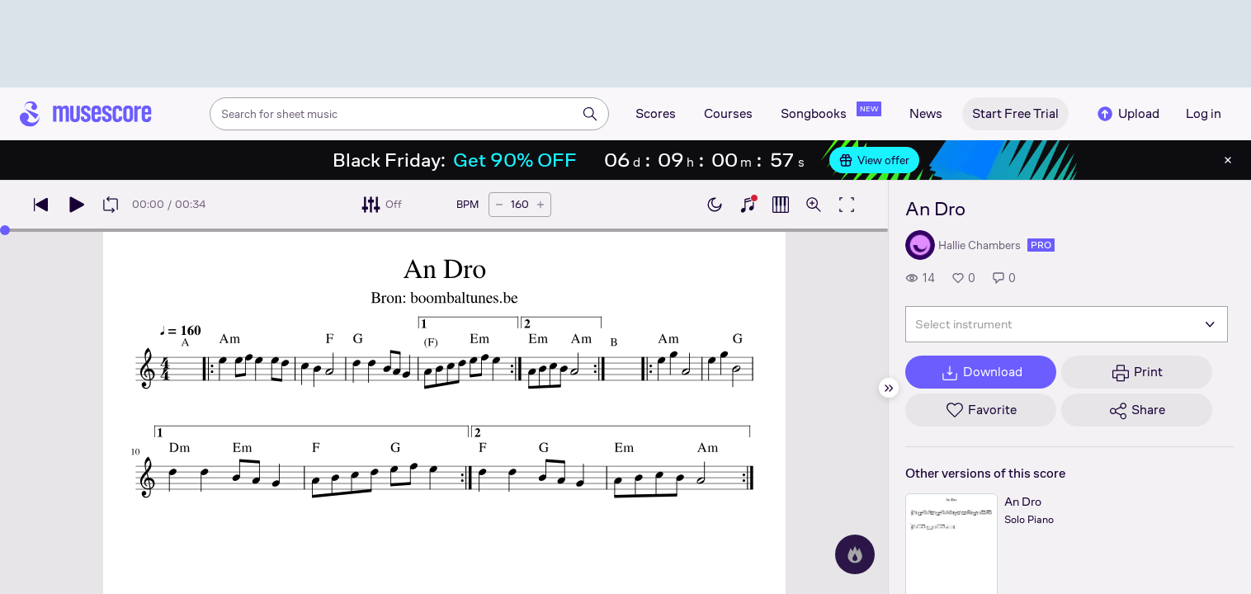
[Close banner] (1228, 160)
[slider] (5, 230)
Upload (1127, 114)
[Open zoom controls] (813, 204)
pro (1041, 245)
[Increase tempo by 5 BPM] (540, 204)
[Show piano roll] (780, 204)
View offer (874, 160)
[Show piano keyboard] (747, 204)
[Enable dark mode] (714, 204)
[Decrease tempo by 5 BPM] (499, 204)
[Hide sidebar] (889, 388)
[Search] (590, 114)
